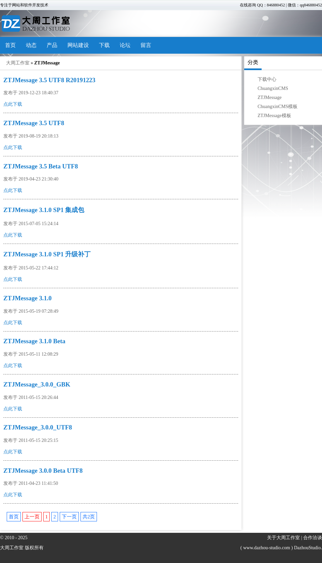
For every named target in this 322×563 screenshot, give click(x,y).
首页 (10, 45)
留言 (146, 45)
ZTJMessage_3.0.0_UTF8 (37, 427)
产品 (52, 45)
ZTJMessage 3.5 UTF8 (33, 122)
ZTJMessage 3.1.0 (27, 298)
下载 (104, 45)
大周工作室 (18, 62)
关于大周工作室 (283, 537)
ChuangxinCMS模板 (278, 106)
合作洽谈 (312, 537)
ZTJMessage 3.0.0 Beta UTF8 (43, 470)
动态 (31, 45)
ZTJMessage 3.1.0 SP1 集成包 (43, 209)
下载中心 (267, 79)
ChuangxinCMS (273, 88)
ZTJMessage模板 (274, 115)
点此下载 (12, 104)
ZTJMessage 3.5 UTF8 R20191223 (49, 80)
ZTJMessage (270, 97)
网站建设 (78, 45)
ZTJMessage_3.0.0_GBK (36, 384)
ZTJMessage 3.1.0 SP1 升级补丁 (47, 254)
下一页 (69, 516)
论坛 (125, 45)
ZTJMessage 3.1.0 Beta (34, 341)
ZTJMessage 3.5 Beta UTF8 (40, 166)
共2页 (89, 516)
